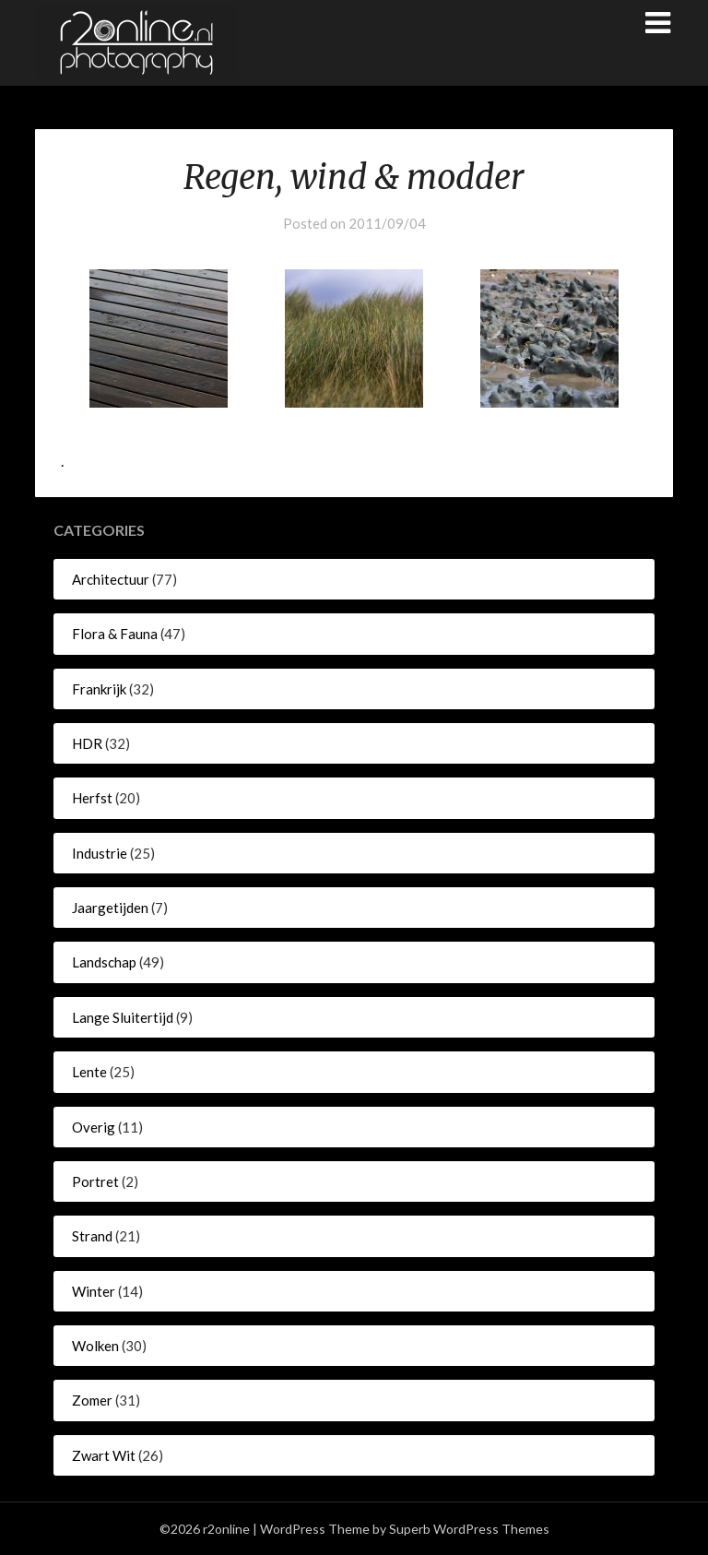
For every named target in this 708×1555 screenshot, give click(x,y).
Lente (89, 1071)
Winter (93, 1291)
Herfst (92, 797)
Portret (95, 1181)
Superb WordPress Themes (469, 1529)
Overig (93, 1127)
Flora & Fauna (115, 633)
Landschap (104, 962)
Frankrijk (99, 689)
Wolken (95, 1345)
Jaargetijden (110, 907)
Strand (92, 1236)
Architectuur (110, 579)
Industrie (99, 853)
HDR (87, 743)
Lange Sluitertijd (122, 1017)
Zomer (92, 1400)
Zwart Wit (104, 1455)
